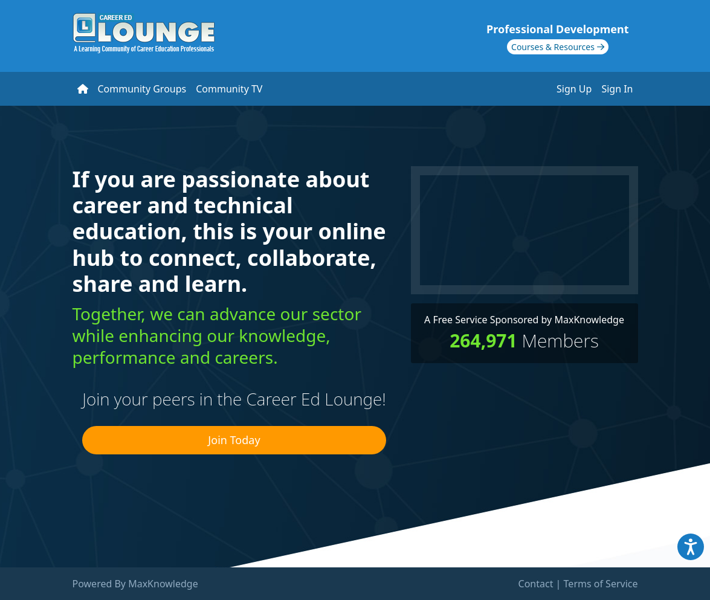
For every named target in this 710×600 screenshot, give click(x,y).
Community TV (229, 88)
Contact (535, 583)
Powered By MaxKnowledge (135, 583)
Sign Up (574, 88)
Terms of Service (601, 583)
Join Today (234, 440)
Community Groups (142, 88)
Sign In (617, 88)
